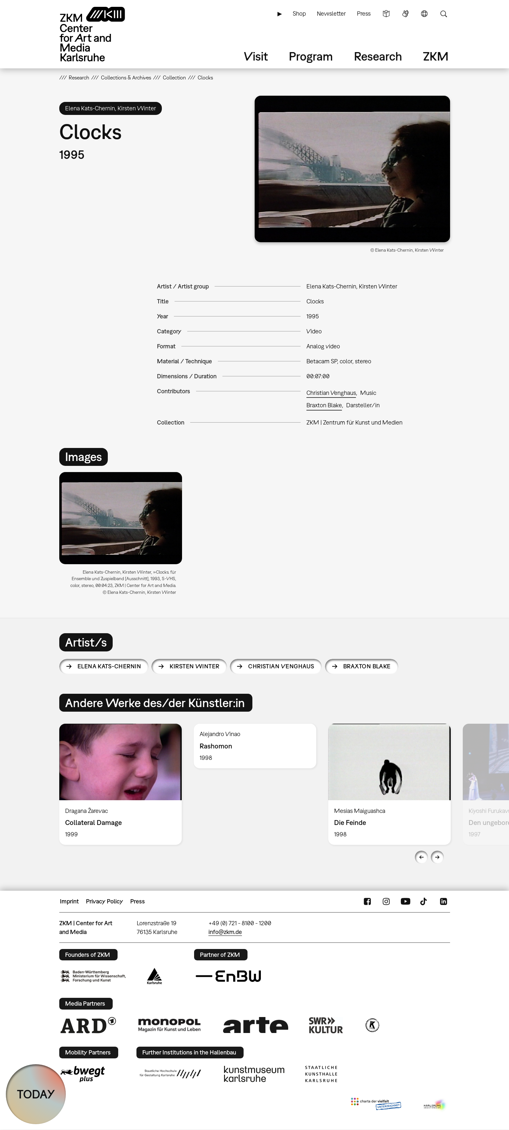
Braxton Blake (324, 405)
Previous (421, 857)
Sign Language (405, 13)
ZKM (435, 56)
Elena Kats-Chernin (109, 666)
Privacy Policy (104, 901)
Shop (299, 13)
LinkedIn (443, 901)
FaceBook (367, 901)
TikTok (424, 901)
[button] (352, 169)
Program (311, 56)
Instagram (386, 901)
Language (424, 13)
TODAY (36, 1094)
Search (443, 13)
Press (364, 13)
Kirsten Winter (194, 666)
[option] (123, 536)
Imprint (69, 901)
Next (437, 857)
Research (378, 56)
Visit (256, 56)
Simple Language (386, 13)
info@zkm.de (225, 931)
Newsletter (331, 13)
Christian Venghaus (331, 392)
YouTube (405, 901)
